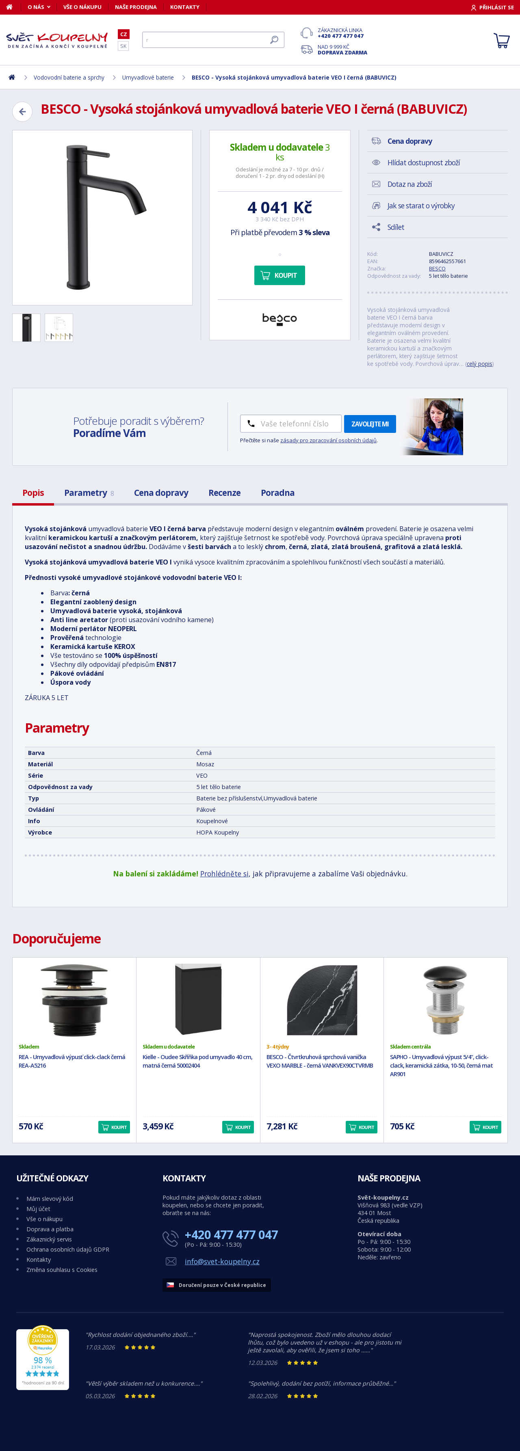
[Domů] (13, 7)
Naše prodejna (136, 7)
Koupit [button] (119, 1127)
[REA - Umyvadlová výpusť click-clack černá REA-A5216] (74, 1000)
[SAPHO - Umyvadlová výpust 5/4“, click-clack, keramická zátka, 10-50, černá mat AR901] (445, 1000)
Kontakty (184, 7)
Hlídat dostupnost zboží (424, 162)
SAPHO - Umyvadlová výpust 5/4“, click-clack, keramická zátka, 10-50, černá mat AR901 (441, 1065)
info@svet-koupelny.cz (222, 1261)
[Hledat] (213, 40)
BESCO (437, 268)
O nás (36, 7)
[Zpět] (22, 112)
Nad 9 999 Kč (342, 49)
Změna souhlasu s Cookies (62, 1270)
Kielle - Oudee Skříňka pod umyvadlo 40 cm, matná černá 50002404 (197, 1061)
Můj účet (38, 1209)
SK (123, 46)
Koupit (286, 275)
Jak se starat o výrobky (421, 205)
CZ (123, 34)
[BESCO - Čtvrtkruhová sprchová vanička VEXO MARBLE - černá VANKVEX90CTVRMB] (322, 1000)
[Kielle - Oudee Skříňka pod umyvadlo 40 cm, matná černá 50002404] (198, 1000)
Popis (33, 492)
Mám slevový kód (49, 1198)
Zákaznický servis (49, 1239)
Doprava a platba (50, 1229)
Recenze (224, 492)
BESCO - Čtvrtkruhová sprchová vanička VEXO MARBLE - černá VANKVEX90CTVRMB (319, 1061)
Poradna (278, 492)
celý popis (479, 364)
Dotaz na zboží (410, 184)
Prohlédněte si (224, 873)
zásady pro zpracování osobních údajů (328, 440)
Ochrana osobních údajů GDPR (67, 1249)
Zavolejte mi (370, 424)
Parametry (89, 492)
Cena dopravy (161, 492)
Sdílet (396, 227)
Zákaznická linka (342, 32)
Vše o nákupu (82, 7)
